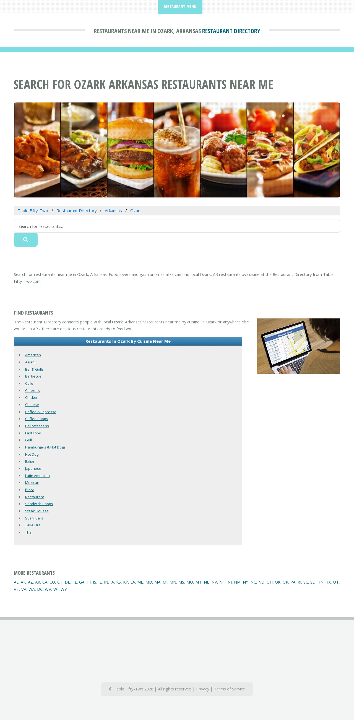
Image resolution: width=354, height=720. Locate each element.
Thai (28, 532)
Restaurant (34, 496)
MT (198, 582)
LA (132, 582)
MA (157, 582)
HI (89, 582)
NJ (230, 582)
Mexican (32, 482)
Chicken (31, 397)
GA (81, 582)
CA (44, 582)
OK (277, 582)
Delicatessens (37, 425)
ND (261, 582)
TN (321, 582)
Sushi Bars (34, 518)
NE (206, 582)
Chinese (32, 404)
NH (222, 582)
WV (48, 589)
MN (173, 582)
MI (165, 582)
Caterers (32, 390)
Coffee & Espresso (40, 411)
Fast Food (33, 433)
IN (106, 582)
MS (181, 582)
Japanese (33, 468)
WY (64, 589)
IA (112, 582)
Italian (30, 461)
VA (23, 589)
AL (16, 582)
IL (100, 582)
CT (60, 582)
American (33, 354)
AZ (30, 582)
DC (40, 589)
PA (292, 582)
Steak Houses (37, 510)
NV (214, 582)
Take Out (32, 525)
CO (52, 582)
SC (305, 582)
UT (336, 582)
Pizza (29, 489)
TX (328, 582)
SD (313, 582)
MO (189, 582)
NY (245, 582)
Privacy (202, 689)
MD (148, 582)
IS (94, 582)
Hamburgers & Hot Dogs (45, 447)
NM (237, 582)
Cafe (29, 383)
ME (140, 582)
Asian (30, 362)
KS (118, 582)
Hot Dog (31, 454)
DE (67, 582)
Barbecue (33, 376)
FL (74, 582)
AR (37, 582)
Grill (28, 439)
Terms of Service (229, 689)
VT (16, 589)
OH (270, 582)
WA (31, 589)
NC (253, 582)
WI (55, 589)
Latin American (37, 475)
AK (23, 582)
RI (299, 582)
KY (125, 582)
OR (285, 582)
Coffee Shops (36, 418)
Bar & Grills (34, 369)
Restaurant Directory (231, 31)
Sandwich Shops (39, 503)
